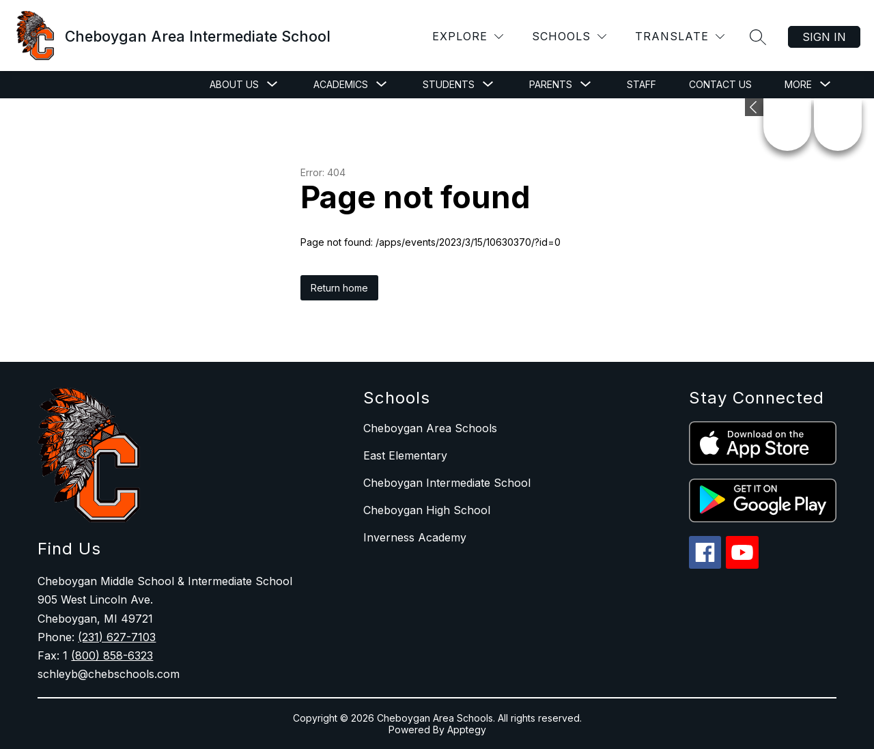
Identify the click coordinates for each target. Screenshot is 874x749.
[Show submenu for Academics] (340, 84)
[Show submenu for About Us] (234, 84)
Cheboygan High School (426, 510)
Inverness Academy (414, 537)
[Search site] (758, 37)
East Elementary (405, 455)
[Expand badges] (754, 107)
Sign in (824, 37)
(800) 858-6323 (112, 655)
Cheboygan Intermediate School (447, 483)
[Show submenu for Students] (449, 84)
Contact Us (720, 84)
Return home (339, 288)
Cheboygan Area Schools (430, 428)
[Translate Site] (680, 36)
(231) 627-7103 (117, 637)
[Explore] (468, 36)
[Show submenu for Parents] (550, 84)
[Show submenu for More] (798, 84)
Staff (641, 84)
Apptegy (466, 729)
